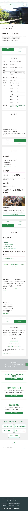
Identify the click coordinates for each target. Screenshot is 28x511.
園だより (6, 242)
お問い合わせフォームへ (14, 346)
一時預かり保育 (6, 38)
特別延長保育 (5, 40)
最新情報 (6, 473)
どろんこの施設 (10, 26)
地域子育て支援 (16, 38)
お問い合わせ (20, 52)
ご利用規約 (4, 503)
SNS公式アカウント (13, 461)
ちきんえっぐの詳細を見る (14, 214)
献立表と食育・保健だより (10, 248)
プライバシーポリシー (14, 500)
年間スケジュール (8, 246)
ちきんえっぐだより (8, 244)
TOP (3, 26)
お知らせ (8, 52)
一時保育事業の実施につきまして (10, 166)
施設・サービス (7, 471)
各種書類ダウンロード (9, 258)
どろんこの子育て (8, 468)
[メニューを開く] (24, 4)
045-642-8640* (14, 341)
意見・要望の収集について (8, 353)
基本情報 (8, 49)
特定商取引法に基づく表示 (14, 503)
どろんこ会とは (8, 465)
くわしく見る (17, 378)
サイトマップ (5, 500)
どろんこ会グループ (13, 455)
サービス (20, 49)
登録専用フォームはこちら (7, 498)
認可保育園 (14, 40)
